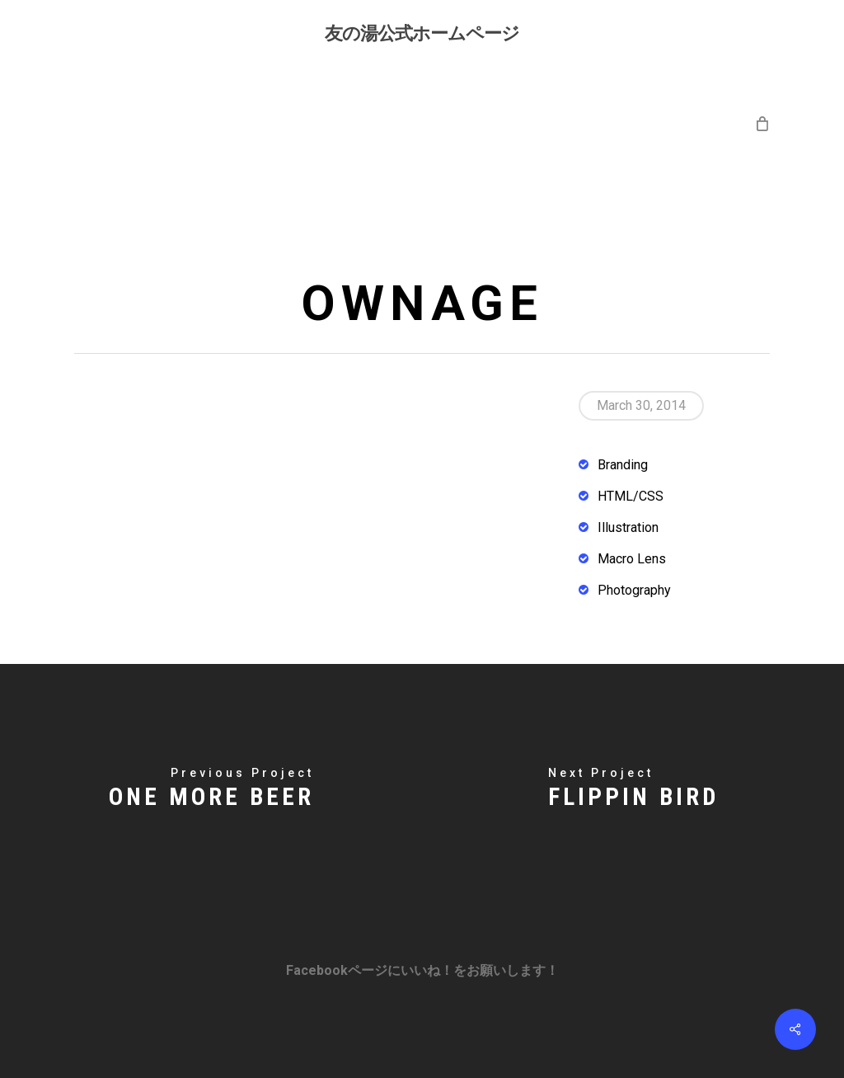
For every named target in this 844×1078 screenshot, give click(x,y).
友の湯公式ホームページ (422, 32)
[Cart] (761, 123)
